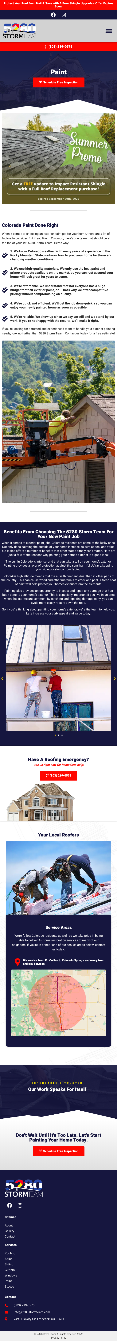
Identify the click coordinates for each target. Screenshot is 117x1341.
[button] (108, 30)
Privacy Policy (58, 1338)
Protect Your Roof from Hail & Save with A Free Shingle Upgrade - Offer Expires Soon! (58, 5)
